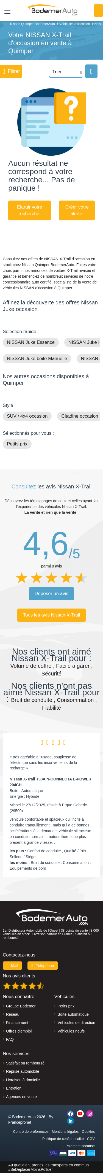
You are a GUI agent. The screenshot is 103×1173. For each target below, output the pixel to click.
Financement (17, 1022)
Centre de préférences (30, 1131)
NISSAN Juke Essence (31, 342)
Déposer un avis (51, 593)
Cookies (88, 1131)
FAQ (10, 1039)
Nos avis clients (19, 976)
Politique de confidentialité (63, 1139)
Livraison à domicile (23, 1080)
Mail (12, 965)
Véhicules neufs (71, 1031)
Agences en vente (21, 1096)
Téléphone (43, 965)
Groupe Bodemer (20, 1006)
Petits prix (17, 444)
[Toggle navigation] (5, 10)
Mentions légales (65, 1131)
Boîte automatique (73, 1014)
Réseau (12, 1014)
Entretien (13, 1088)
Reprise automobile (22, 1071)
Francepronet (19, 1122)
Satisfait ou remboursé (25, 1063)
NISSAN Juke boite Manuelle (37, 358)
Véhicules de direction (76, 1022)
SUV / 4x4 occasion (27, 416)
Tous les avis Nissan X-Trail (51, 615)
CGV (91, 1139)
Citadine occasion (79, 416)
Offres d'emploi (19, 1031)
